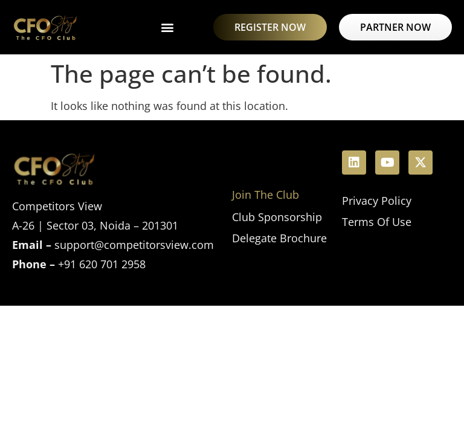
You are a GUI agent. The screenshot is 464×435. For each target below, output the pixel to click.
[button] (167, 27)
